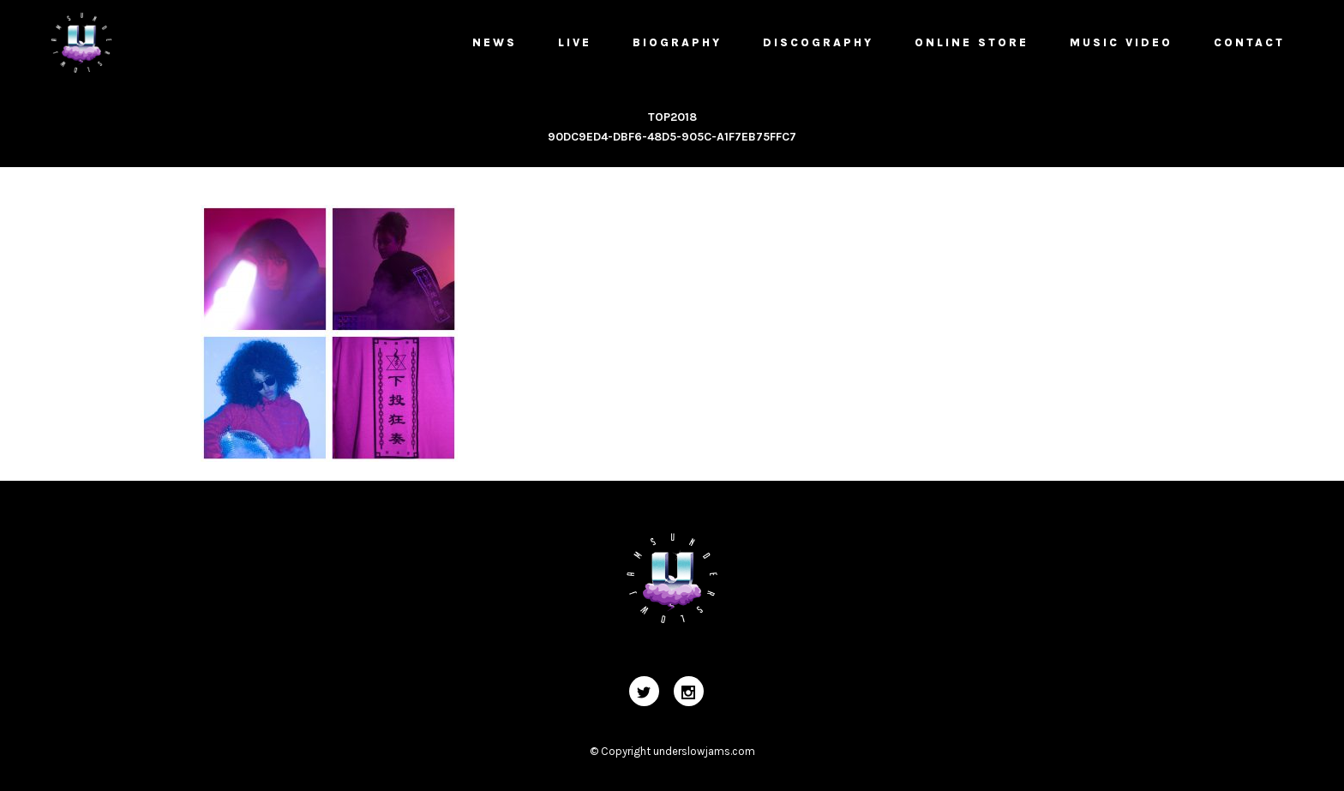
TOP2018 (672, 117)
